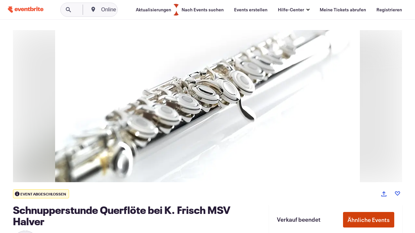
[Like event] (397, 193)
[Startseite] (25, 9)
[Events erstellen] (251, 9)
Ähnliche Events (369, 220)
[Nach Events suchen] (202, 9)
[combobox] (133, 9)
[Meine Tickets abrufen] (342, 9)
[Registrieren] (389, 9)
